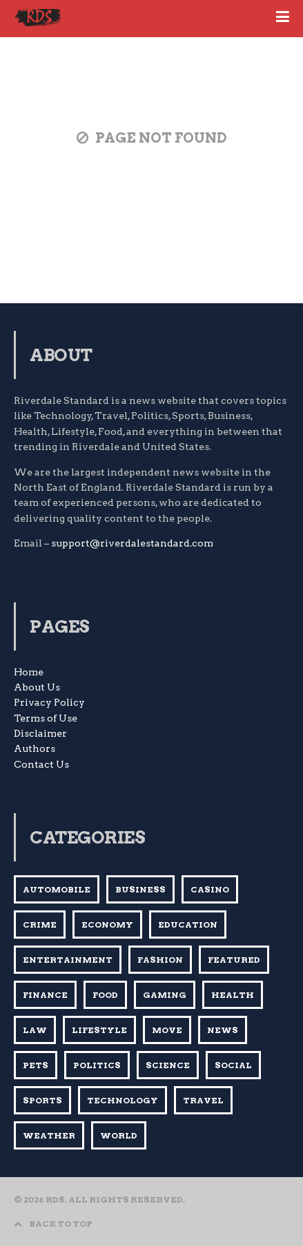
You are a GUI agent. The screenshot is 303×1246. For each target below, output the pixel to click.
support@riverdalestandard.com (132, 543)
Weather (49, 1135)
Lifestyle (99, 1030)
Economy (107, 924)
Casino (209, 889)
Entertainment (68, 959)
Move (167, 1030)
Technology (122, 1100)
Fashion (160, 959)
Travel (203, 1100)
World (118, 1135)
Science (168, 1065)
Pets (35, 1065)
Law (35, 1030)
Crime (40, 924)
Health (232, 995)
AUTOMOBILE (56, 889)
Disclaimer (40, 733)
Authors (34, 748)
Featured (234, 959)
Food (105, 995)
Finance (45, 995)
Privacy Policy (49, 702)
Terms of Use (45, 718)
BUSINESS (140, 889)
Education (187, 924)
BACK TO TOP (53, 1223)
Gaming (164, 995)
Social (233, 1065)
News (222, 1030)
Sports (42, 1100)
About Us (37, 687)
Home (28, 671)
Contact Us (41, 764)
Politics (97, 1065)
